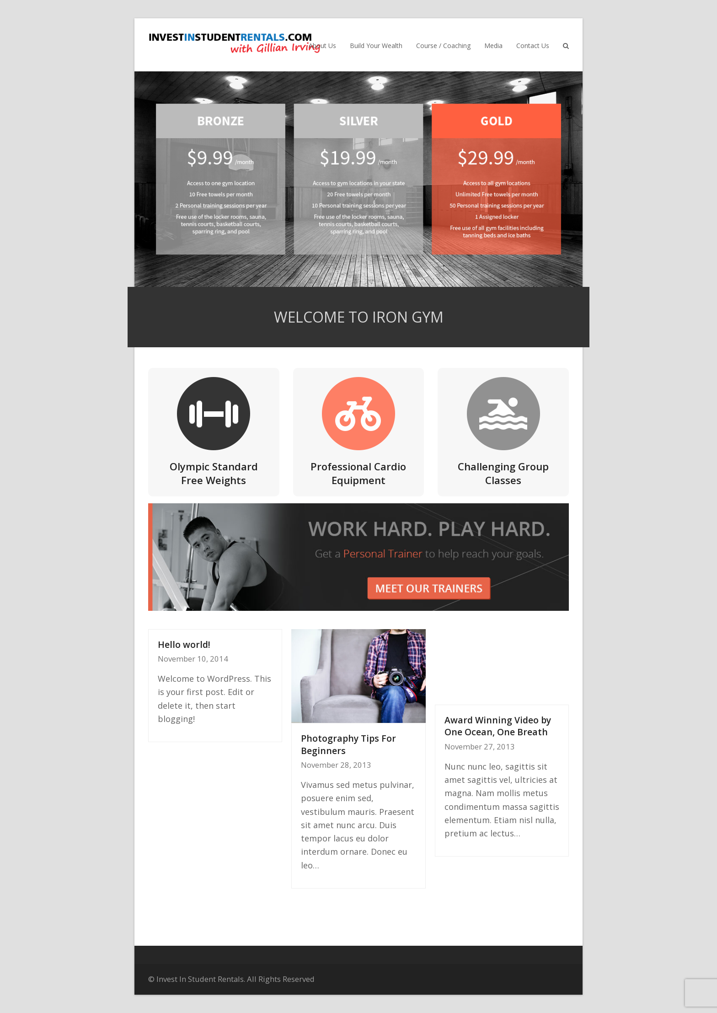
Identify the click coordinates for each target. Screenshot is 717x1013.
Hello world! (184, 644)
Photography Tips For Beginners (348, 744)
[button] (566, 44)
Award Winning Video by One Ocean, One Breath (497, 726)
